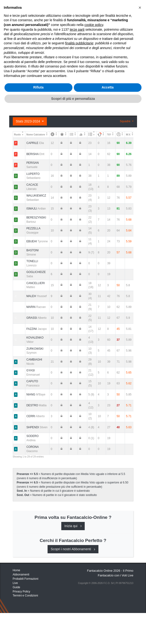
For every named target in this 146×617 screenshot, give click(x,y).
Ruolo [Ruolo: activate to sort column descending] (17, 134)
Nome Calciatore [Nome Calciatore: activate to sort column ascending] (35, 134)
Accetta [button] (108, 596)
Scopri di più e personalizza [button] (73, 607)
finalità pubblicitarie (79, 552)
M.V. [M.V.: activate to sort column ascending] (128, 134)
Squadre (125, 121)
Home (17, 19)
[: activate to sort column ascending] (54, 134)
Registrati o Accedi (40, 101)
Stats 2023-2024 (28, 121)
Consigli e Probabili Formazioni (40, 62)
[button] (140, 516)
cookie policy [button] (93, 534)
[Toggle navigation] (118, 7)
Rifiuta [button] (38, 596)
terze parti (77, 538)
